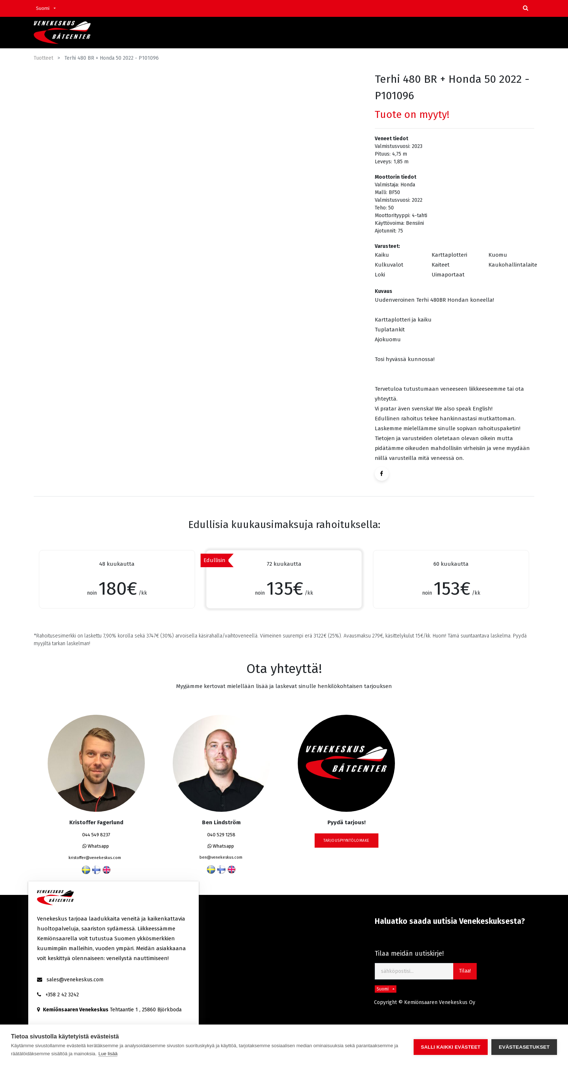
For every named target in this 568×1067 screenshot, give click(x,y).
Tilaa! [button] (465, 971)
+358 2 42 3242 (62, 995)
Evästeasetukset (524, 1046)
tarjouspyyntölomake (346, 840)
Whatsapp (96, 846)
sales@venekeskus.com (75, 980)
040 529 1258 (221, 834)
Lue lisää (107, 1053)
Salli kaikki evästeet (450, 1046)
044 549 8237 (96, 834)
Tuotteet (43, 58)
